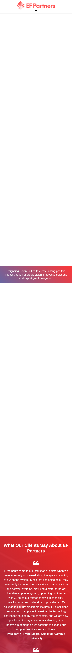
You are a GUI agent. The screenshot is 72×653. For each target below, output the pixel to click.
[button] (36, 11)
